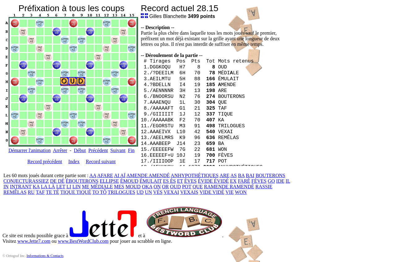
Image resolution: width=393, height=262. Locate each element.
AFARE (105, 175)
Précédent (98, 150)
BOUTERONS (270, 175)
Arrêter (60, 150)
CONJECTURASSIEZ (26, 181)
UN (148, 192)
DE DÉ (57, 181)
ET (180, 181)
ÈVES (190, 181)
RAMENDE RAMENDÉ (229, 186)
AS (234, 175)
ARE (224, 175)
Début (80, 150)
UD (140, 192)
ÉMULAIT (151, 181)
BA (241, 175)
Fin (131, 150)
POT (186, 186)
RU (31, 192)
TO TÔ (99, 192)
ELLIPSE (109, 181)
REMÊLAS (15, 192)
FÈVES (258, 181)
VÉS (157, 192)
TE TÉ (52, 192)
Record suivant (100, 161)
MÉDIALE (102, 186)
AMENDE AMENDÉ (148, 175)
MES (119, 186)
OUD (175, 186)
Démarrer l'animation (29, 150)
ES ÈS (169, 181)
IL (288, 181)
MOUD (133, 186)
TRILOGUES (121, 192)
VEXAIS (189, 192)
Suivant (118, 150)
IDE (280, 181)
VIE (230, 192)
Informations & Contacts (45, 256)
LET (60, 186)
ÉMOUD (129, 181)
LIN (76, 186)
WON (241, 192)
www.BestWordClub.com (83, 241)
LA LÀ (48, 186)
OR (165, 186)
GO (271, 181)
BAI (250, 175)
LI (69, 186)
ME (85, 186)
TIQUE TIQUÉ (75, 192)
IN (6, 186)
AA (92, 175)
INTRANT (21, 186)
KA (36, 186)
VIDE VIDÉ (212, 192)
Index (74, 161)
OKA (147, 186)
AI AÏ (119, 175)
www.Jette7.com (33, 241)
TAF (40, 192)
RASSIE (263, 186)
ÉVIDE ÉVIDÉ (213, 181)
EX (233, 181)
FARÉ (244, 181)
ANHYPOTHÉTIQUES (195, 175)
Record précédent (44, 161)
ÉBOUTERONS (82, 181)
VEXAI (171, 192)
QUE (197, 186)
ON (157, 186)
